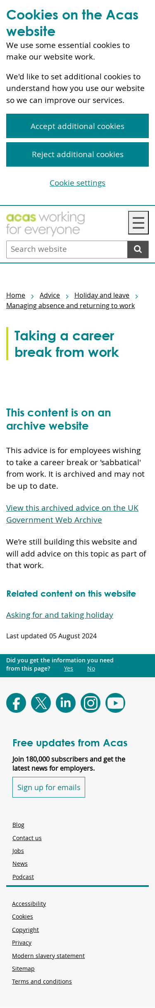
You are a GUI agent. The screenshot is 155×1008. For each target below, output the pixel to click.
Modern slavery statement (48, 956)
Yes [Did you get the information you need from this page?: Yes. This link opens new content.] (68, 668)
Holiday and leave (101, 295)
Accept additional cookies (77, 126)
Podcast (23, 877)
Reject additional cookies (78, 154)
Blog (18, 825)
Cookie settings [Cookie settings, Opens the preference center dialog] (77, 182)
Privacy (21, 942)
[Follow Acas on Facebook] (16, 703)
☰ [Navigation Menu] (138, 222)
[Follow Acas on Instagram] (90, 703)
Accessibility (29, 904)
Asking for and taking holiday (59, 614)
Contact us (27, 838)
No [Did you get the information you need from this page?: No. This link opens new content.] (91, 668)
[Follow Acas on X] (41, 703)
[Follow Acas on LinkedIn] (66, 703)
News (20, 863)
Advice (50, 295)
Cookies (22, 916)
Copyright (25, 930)
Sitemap (23, 968)
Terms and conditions (42, 981)
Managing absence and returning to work (70, 305)
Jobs (18, 851)
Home (15, 295)
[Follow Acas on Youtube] (115, 703)
